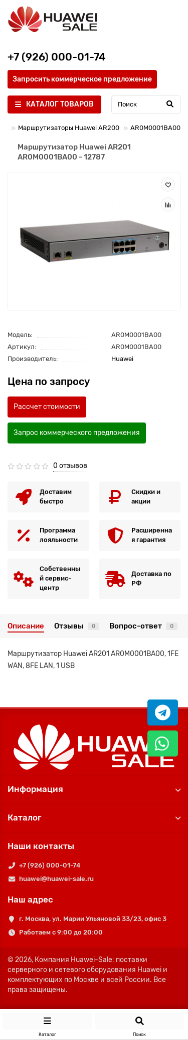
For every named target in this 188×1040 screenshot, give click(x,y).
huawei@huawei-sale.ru (56, 878)
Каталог (94, 817)
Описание (26, 626)
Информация (94, 789)
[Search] (145, 105)
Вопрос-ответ (143, 626)
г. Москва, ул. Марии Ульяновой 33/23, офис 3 (92, 918)
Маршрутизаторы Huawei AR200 (68, 128)
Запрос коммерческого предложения (77, 432)
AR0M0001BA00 (155, 128)
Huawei (122, 358)
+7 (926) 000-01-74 (49, 865)
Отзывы (76, 626)
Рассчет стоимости (47, 406)
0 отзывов (70, 466)
